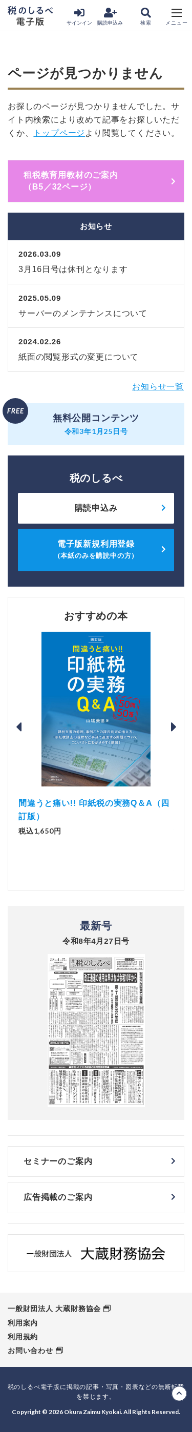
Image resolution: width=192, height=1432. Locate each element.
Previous (18, 727)
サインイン (79, 17)
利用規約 (23, 1337)
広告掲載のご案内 (58, 1197)
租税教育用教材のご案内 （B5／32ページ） (100, 181)
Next (173, 727)
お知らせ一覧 (158, 386)
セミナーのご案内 (58, 1161)
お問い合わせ (30, 1350)
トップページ (59, 133)
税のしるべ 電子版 (30, 16)
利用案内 (23, 1323)
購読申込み (110, 17)
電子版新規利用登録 (96, 549)
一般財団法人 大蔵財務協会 (54, 1308)
